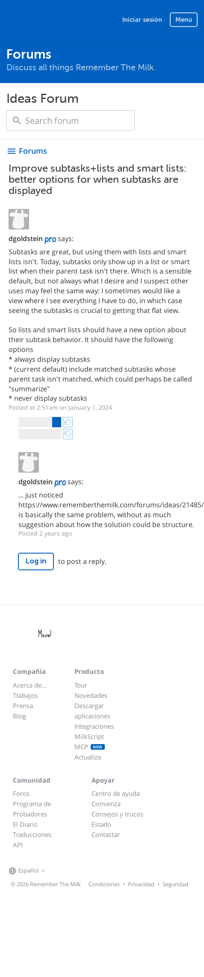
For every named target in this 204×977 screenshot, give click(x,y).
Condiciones (104, 884)
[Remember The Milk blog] (82, 871)
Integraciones (94, 726)
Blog (19, 716)
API (18, 844)
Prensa (23, 705)
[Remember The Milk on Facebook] (59, 871)
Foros (21, 793)
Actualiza (87, 757)
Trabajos (25, 695)
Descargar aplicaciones (92, 710)
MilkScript (89, 736)
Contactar (106, 834)
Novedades (90, 695)
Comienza (106, 803)
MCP (89, 746)
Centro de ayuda (116, 793)
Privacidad (141, 884)
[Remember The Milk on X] (71, 871)
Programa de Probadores (32, 808)
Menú (183, 20)
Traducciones (32, 834)
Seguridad (175, 884)
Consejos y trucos (117, 814)
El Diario (25, 824)
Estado (101, 824)
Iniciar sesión (142, 20)
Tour (80, 685)
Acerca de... (30, 685)
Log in (36, 561)
